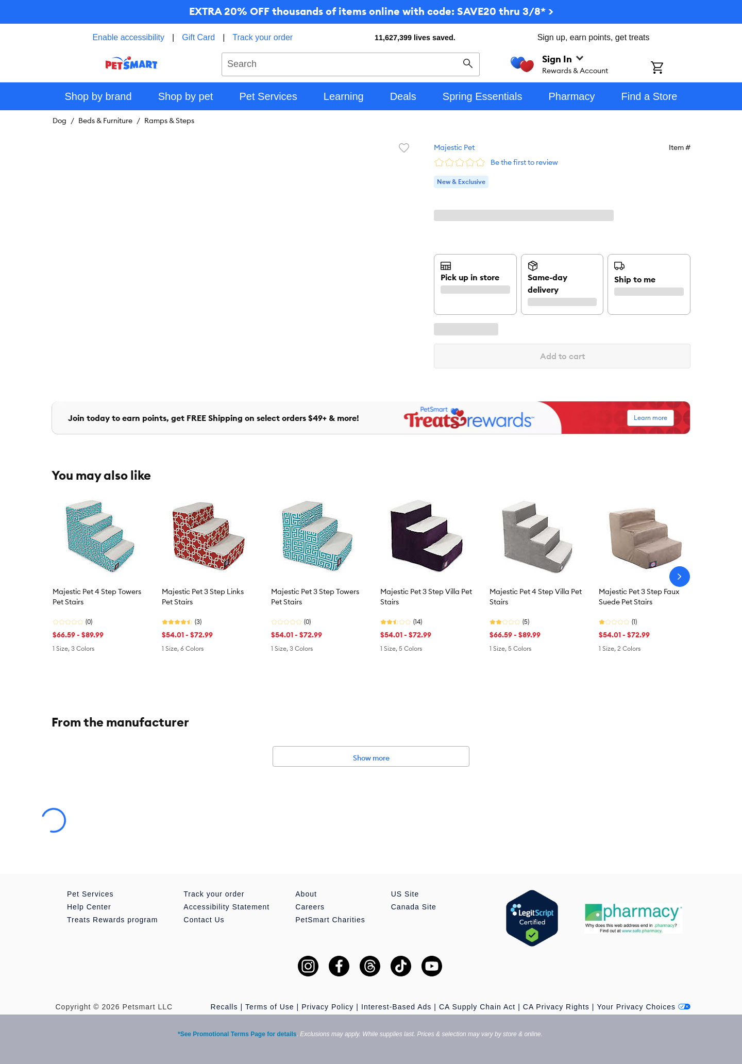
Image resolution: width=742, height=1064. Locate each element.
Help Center (89, 907)
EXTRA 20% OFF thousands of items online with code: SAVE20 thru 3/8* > (371, 11)
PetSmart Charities (330, 920)
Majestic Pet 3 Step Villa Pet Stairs (426, 596)
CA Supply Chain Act (477, 1007)
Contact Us (203, 920)
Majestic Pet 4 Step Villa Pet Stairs (536, 596)
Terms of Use (269, 1007)
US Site (405, 894)
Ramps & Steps (169, 120)
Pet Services (90, 894)
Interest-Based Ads (396, 1007)
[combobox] (351, 63)
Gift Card (198, 37)
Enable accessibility (128, 37)
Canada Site (413, 907)
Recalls (224, 1007)
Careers (310, 907)
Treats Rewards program (112, 920)
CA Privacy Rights (556, 1007)
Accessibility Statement (226, 907)
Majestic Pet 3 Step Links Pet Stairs (203, 596)
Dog (59, 120)
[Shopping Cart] (670, 68)
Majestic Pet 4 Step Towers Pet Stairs (97, 596)
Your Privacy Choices (643, 1007)
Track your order (262, 37)
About (306, 894)
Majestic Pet (454, 147)
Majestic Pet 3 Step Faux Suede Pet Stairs (639, 596)
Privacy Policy (327, 1007)
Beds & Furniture (105, 120)
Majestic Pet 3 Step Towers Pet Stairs (315, 596)
